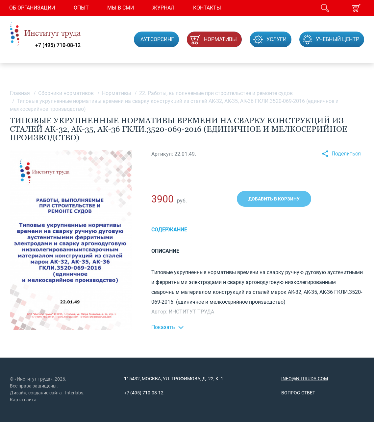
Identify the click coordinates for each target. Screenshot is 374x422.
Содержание (169, 229)
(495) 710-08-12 (146, 392)
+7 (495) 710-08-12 (58, 45)
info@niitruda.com (304, 378)
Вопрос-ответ (298, 392)
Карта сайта (23, 399)
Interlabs (74, 392)
